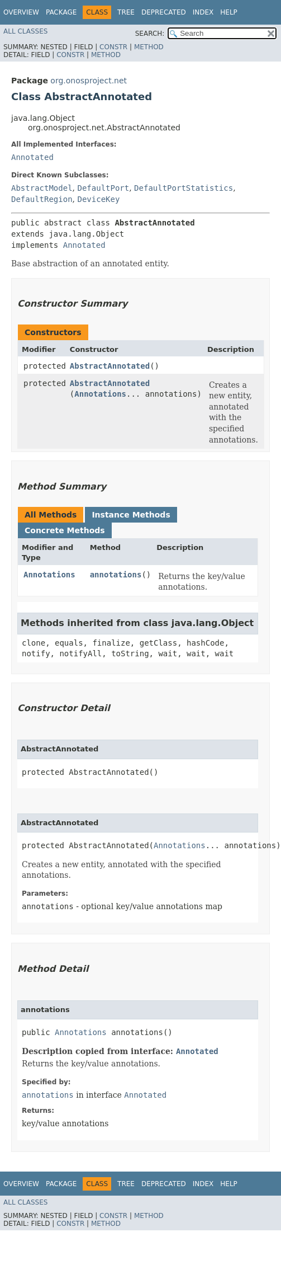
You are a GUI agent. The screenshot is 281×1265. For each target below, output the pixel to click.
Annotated (32, 157)
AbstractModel (42, 188)
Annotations (100, 393)
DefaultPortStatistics (183, 188)
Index (203, 12)
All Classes (25, 31)
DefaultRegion (42, 199)
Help (228, 12)
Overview (21, 12)
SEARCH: (150, 33)
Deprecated (163, 12)
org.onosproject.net (88, 80)
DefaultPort (103, 188)
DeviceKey (98, 199)
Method (149, 47)
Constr (113, 47)
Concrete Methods (65, 530)
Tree (126, 12)
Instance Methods (131, 514)
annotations (116, 574)
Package (61, 12)
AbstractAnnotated (110, 365)
